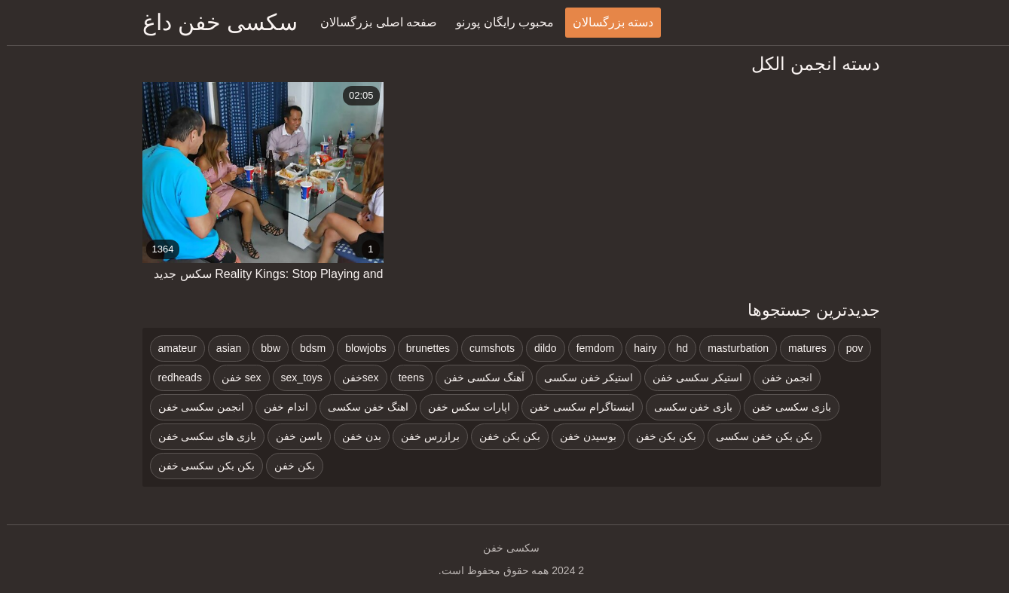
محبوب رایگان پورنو (498, 22)
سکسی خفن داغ (214, 22)
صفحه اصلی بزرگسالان (371, 22)
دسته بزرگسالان (606, 22)
